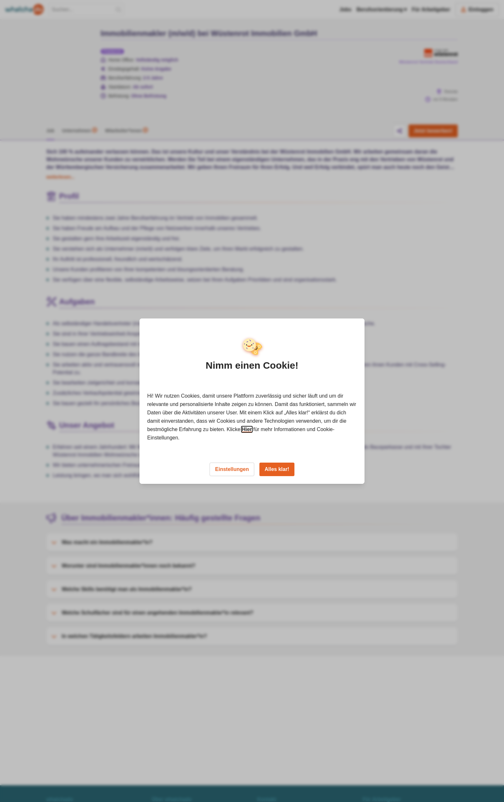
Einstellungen (232, 469)
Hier (247, 429)
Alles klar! (277, 469)
